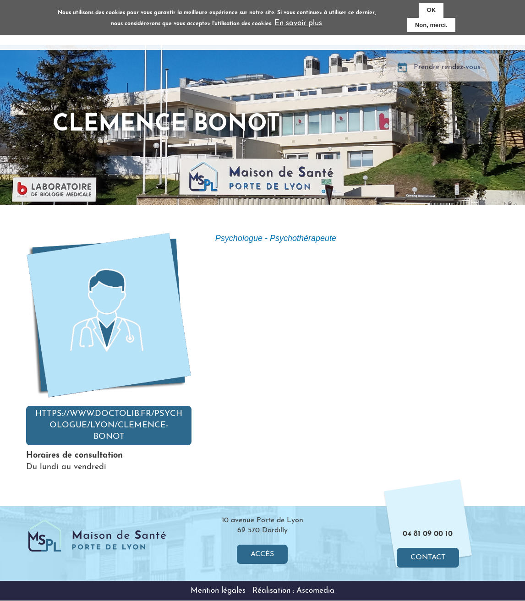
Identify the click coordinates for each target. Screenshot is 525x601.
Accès (262, 554)
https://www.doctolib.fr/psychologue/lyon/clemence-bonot (108, 426)
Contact (427, 558)
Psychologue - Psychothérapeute (275, 238)
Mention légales (218, 591)
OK (431, 10)
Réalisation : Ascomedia (293, 591)
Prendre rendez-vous (447, 77)
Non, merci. (431, 25)
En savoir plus (298, 23)
